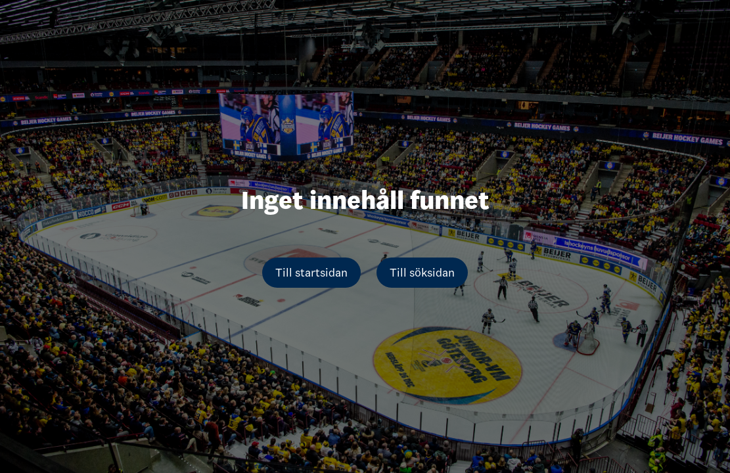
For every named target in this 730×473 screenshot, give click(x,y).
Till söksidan (422, 272)
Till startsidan (311, 272)
